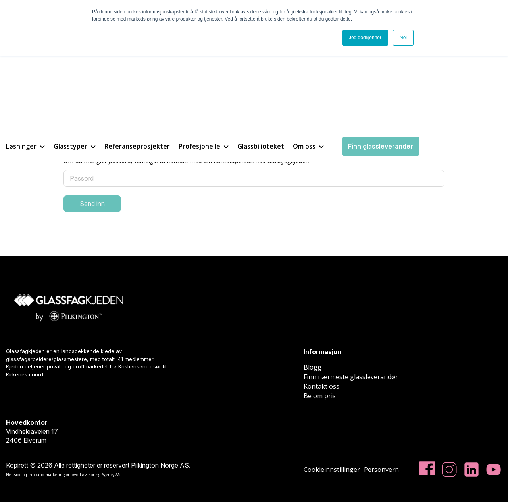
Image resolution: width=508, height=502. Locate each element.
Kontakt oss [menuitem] (321, 386)
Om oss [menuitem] (308, 58)
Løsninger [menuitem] (25, 58)
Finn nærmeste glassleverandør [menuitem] (351, 376)
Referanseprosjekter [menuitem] (137, 58)
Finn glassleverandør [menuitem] (380, 58)
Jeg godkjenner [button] (365, 37)
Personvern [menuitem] (381, 469)
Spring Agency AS (104, 474)
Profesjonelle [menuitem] (204, 58)
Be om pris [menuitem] (320, 395)
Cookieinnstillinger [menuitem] (332, 469)
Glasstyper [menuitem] (75, 58)
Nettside (13, 474)
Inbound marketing (46, 474)
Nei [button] (403, 37)
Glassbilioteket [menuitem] (260, 58)
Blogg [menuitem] (312, 367)
